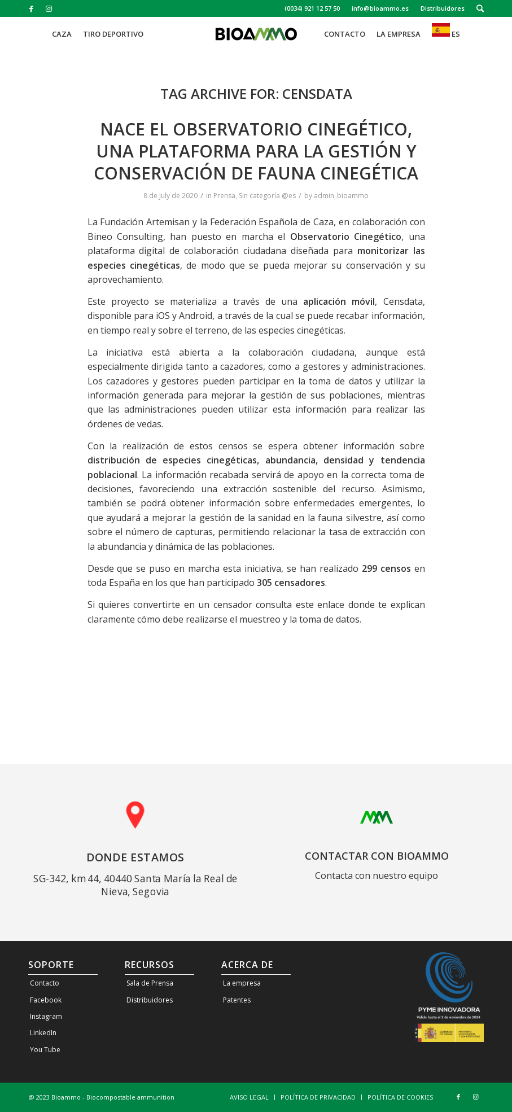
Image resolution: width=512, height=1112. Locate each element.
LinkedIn (43, 1032)
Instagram (46, 1016)
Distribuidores (443, 8)
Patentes (237, 1000)
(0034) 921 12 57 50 (312, 8)
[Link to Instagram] (48, 8)
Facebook (46, 1000)
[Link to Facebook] (31, 8)
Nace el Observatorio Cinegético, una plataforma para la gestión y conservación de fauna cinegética (256, 151)
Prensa (224, 195)
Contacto (44, 983)
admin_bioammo (341, 195)
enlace (330, 604)
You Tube (45, 1049)
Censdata (403, 301)
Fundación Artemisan (145, 222)
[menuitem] (312, 8)
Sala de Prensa (149, 983)
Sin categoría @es (267, 195)
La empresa (242, 983)
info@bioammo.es (380, 8)
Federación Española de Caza (272, 222)
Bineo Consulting (125, 236)
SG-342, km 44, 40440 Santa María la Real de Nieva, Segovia (135, 884)
